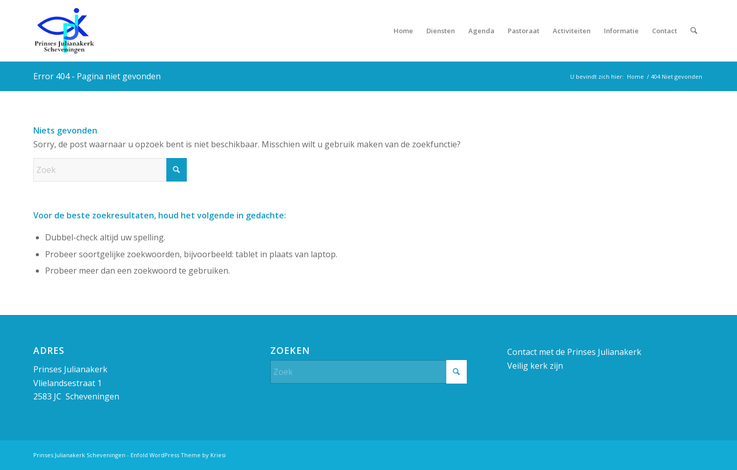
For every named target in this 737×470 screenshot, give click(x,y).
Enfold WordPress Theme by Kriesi (178, 455)
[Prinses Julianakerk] (64, 30)
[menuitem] (403, 30)
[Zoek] (694, 30)
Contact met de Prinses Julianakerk (574, 351)
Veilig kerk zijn (535, 365)
